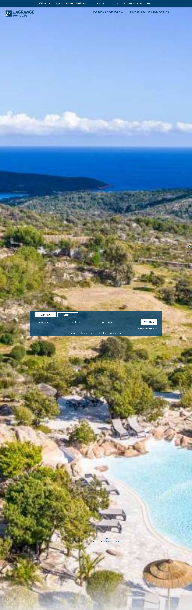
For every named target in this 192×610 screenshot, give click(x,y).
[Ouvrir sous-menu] (122, 12)
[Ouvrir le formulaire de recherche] (149, 322)
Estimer (68, 315)
